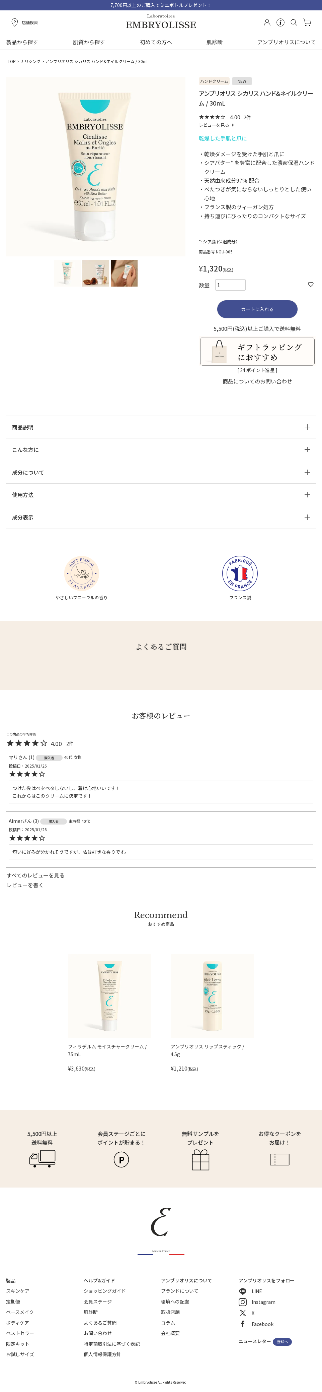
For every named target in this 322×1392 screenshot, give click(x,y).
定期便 (13, 1301)
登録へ (282, 1341)
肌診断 (215, 42)
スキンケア (17, 1290)
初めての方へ (156, 42)
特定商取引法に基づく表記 (112, 1343)
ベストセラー (20, 1333)
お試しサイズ (20, 1354)
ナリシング (30, 61)
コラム (168, 1322)
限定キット (17, 1343)
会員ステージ (98, 1301)
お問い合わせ (98, 1333)
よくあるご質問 (100, 1322)
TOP (12, 61)
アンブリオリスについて (286, 42)
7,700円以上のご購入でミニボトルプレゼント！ (161, 5)
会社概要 (170, 1333)
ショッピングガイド (105, 1290)
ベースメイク (20, 1312)
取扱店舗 (170, 1312)
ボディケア (17, 1322)
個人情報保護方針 (102, 1354)
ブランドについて (179, 1290)
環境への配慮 (175, 1301)
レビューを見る (214, 125)
